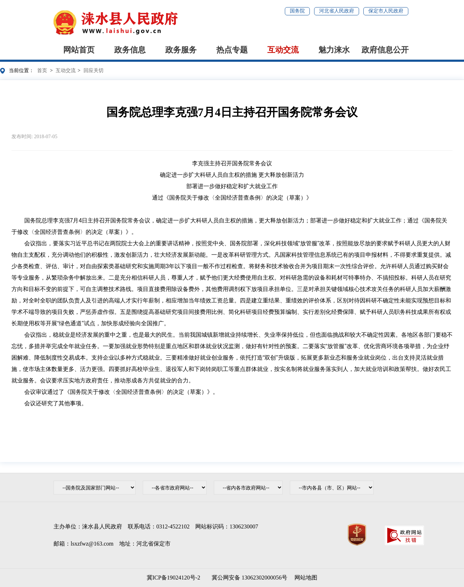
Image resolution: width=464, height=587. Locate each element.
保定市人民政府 (385, 11)
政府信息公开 (385, 49)
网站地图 (305, 578)
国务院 (297, 11)
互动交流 (283, 49)
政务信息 (130, 49)
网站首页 (79, 49)
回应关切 (94, 70)
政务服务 (181, 49)
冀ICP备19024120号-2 (173, 578)
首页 (42, 70)
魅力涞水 (334, 49)
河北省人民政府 (336, 11)
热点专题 (232, 49)
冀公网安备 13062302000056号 (248, 578)
